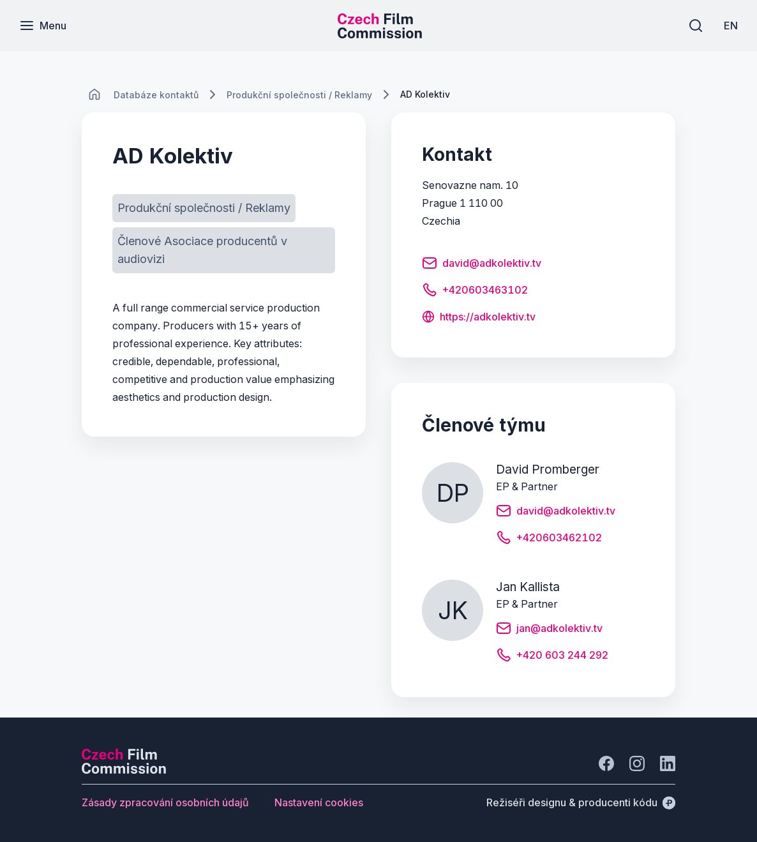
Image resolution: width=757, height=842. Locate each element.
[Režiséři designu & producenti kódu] (580, 802)
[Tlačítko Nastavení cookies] (318, 802)
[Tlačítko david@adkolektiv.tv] (481, 264)
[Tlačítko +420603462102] (549, 539)
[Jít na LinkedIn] (667, 763)
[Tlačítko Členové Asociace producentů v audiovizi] (223, 250)
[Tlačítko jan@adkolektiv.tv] (549, 630)
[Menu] (42, 25)
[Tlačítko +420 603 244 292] (552, 656)
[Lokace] (156, 94)
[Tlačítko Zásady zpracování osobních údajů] (165, 802)
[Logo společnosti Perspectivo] (124, 769)
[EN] (731, 25)
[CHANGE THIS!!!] (94, 94)
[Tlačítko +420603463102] (475, 291)
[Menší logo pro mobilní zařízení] (380, 34)
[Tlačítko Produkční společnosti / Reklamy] (203, 208)
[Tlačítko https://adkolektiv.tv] (479, 318)
